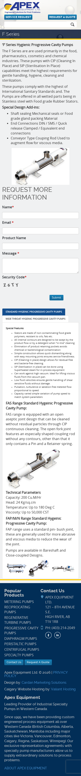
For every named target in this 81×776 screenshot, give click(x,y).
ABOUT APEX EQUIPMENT (25, 768)
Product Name (14, 238)
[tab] (33, 312)
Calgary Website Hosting (24, 689)
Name (8, 207)
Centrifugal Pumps (21, 650)
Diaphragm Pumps (20, 639)
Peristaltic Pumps (20, 644)
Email (8, 222)
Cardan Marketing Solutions (44, 682)
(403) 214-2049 (63, 628)
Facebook (48, 635)
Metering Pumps (19, 602)
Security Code (14, 277)
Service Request (18, 17)
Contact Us (14, 662)
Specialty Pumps (19, 655)
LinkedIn (57, 635)
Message (10, 253)
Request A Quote (62, 17)
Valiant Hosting (63, 689)
